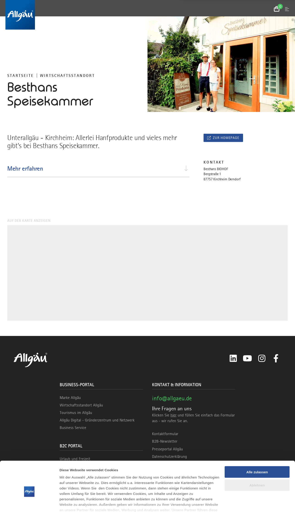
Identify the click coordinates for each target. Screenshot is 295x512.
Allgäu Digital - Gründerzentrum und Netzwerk (97, 420)
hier (173, 415)
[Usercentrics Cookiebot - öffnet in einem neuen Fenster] (29, 503)
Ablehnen (257, 461)
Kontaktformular (165, 433)
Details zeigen (70, 503)
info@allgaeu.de (172, 398)
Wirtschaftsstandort (67, 75)
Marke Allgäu (70, 397)
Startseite (20, 75)
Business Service (73, 427)
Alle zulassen (257, 447)
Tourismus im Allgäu (76, 412)
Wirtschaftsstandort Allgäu (81, 405)
